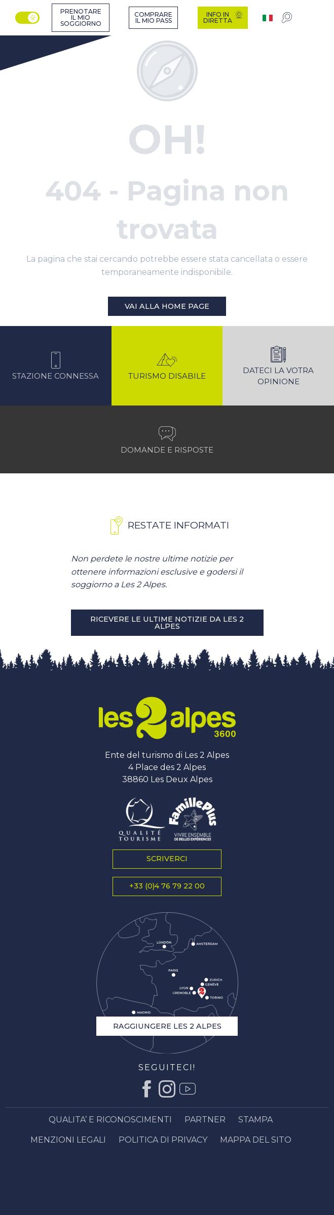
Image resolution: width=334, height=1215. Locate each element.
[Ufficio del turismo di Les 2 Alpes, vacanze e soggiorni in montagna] (31, 38)
